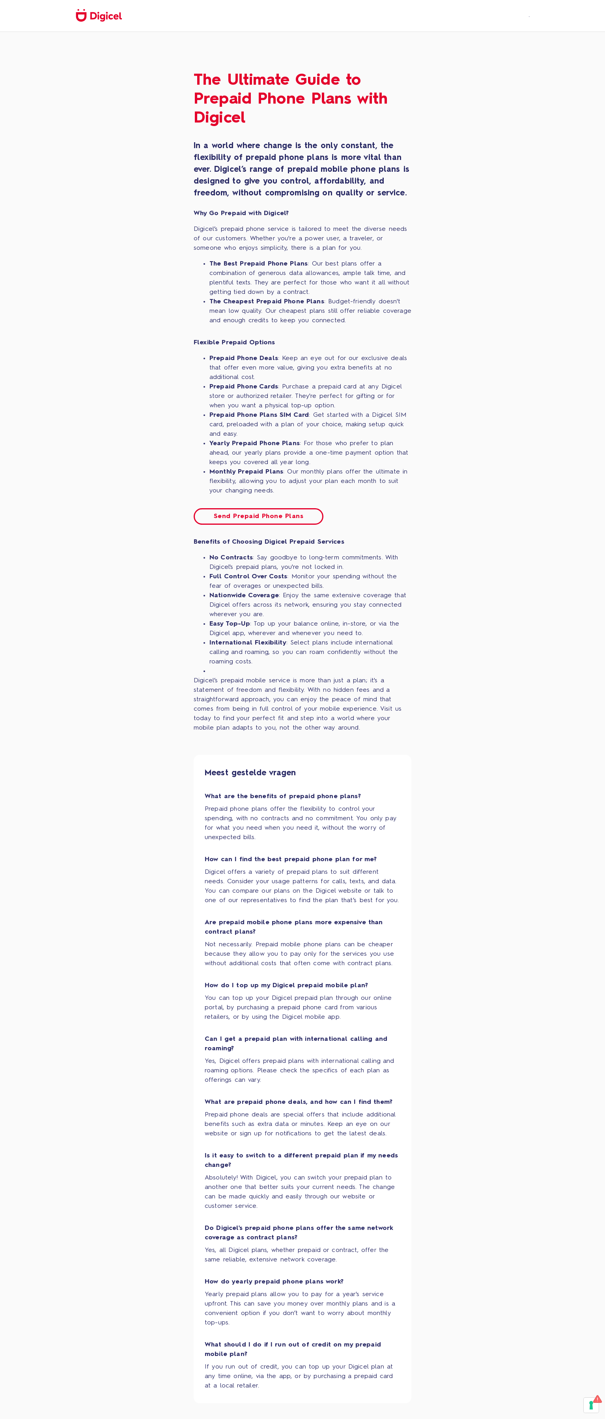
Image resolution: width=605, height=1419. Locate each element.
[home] (98, 15)
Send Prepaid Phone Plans (258, 516)
